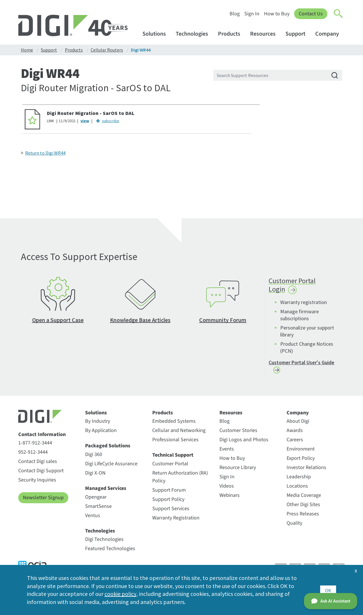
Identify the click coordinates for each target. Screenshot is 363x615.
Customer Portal (170, 466)
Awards (295, 432)
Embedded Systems (174, 423)
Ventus (92, 517)
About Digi (298, 423)
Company (329, 34)
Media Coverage (304, 497)
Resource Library (237, 469)
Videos (226, 488)
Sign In (251, 13)
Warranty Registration (175, 520)
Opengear (96, 499)
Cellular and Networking (179, 432)
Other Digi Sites (303, 506)
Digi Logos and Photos (243, 442)
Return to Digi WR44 (45, 153)
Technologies (195, 34)
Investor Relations (306, 469)
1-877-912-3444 (35, 445)
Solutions (156, 34)
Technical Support (172, 457)
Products (232, 34)
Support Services (170, 511)
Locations (297, 488)
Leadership (299, 479)
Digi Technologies (104, 541)
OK (328, 589)
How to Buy (276, 13)
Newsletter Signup (43, 500)
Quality (294, 525)
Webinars (229, 497)
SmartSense (98, 508)
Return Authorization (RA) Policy (180, 479)
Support (298, 34)
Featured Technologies (110, 550)
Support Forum (169, 492)
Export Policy (301, 460)
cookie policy (120, 593)
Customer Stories (238, 432)
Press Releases (303, 516)
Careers (295, 442)
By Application (101, 432)
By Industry (97, 423)
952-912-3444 (33, 454)
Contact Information (42, 437)
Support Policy (168, 501)
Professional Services (175, 442)
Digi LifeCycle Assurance (111, 466)
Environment (301, 451)
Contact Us (311, 13)
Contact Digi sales (37, 463)
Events (226, 451)
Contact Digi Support (41, 473)
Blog (235, 13)
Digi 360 (93, 456)
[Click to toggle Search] (338, 14)
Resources (265, 34)
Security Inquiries (37, 482)
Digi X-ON (95, 475)
